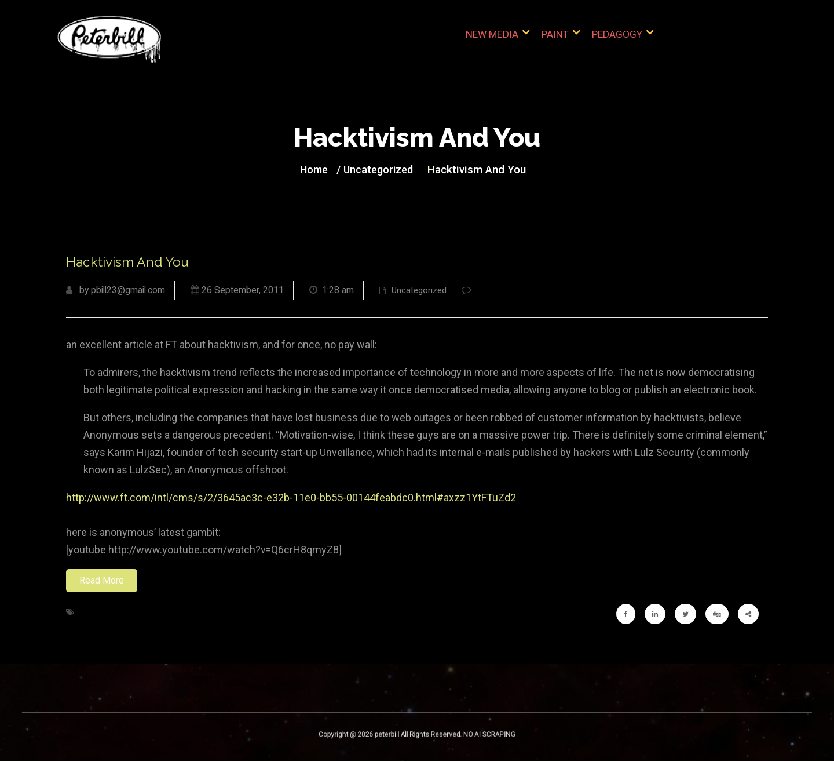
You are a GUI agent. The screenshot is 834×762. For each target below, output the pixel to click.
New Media (494, 40)
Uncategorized (379, 170)
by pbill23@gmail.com (117, 291)
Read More (101, 581)
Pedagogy (617, 40)
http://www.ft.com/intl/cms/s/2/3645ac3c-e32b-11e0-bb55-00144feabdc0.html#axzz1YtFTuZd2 (291, 499)
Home (318, 170)
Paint (556, 40)
